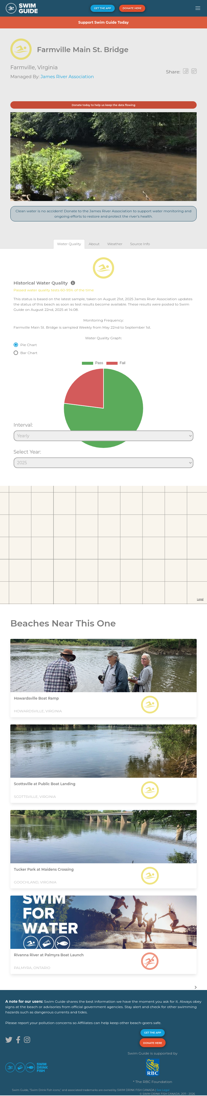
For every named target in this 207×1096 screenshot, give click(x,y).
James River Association (67, 76)
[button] (197, 8)
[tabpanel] (103, 360)
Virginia (47, 67)
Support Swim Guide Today (103, 22)
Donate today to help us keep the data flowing (103, 105)
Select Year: (27, 452)
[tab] (69, 243)
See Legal (162, 1090)
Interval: (23, 425)
